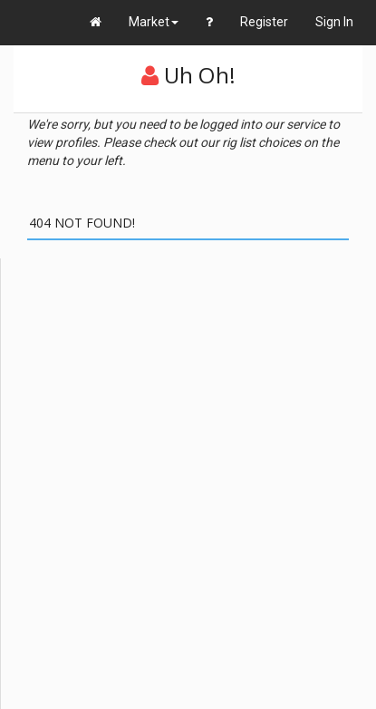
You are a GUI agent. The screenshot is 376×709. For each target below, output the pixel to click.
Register (264, 22)
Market (153, 22)
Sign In (334, 22)
